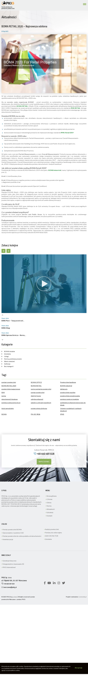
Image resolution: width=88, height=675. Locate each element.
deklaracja (63, 389)
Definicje (5, 364)
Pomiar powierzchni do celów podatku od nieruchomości (21, 536)
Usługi (5, 356)
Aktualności (50, 509)
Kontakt (48, 516)
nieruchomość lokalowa (9, 399)
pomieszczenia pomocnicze (10, 403)
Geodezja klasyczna (8, 561)
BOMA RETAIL (36, 386)
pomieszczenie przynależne (69, 399)
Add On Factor (36, 396)
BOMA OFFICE (36, 382)
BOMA (4, 414)
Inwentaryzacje (7, 539)
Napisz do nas (44, 462)
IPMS (62, 414)
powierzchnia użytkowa (39, 408)
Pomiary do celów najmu (53, 532)
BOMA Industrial (66, 386)
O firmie (48, 499)
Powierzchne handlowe (68, 382)
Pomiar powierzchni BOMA (11, 529)
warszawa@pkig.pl (9, 587)
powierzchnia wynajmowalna (70, 396)
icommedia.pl (83, 597)
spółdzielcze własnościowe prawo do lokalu (73, 404)
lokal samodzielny (7, 408)
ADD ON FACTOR (51, 536)
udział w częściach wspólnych (41, 403)
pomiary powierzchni (8, 382)
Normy (48, 506)
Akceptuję (78, 668)
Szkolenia (6, 354)
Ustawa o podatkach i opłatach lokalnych (70, 409)
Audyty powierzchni (51, 529)
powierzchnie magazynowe (10, 389)
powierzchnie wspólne (67, 392)
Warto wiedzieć (8, 361)
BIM (3, 392)
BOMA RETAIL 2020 (8, 386)
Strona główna (50, 496)
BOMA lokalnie (8, 351)
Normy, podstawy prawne (11, 359)
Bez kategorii (7, 366)
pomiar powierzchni (37, 392)
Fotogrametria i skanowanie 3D (12, 564)
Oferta (48, 502)
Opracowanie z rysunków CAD (12, 533)
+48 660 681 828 (44, 453)
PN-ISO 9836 (35, 414)
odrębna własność (37, 399)
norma (3, 396)
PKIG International (8, 567)
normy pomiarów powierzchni (41, 389)
